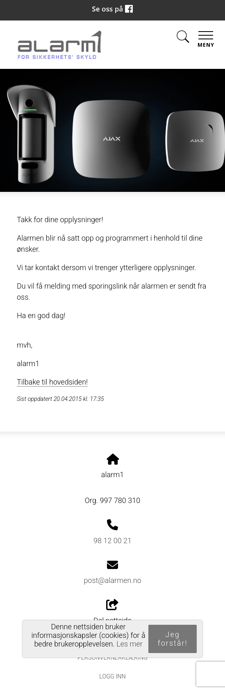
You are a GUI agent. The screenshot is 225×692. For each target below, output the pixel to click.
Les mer (129, 644)
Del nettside (112, 612)
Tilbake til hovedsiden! (52, 382)
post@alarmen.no (112, 580)
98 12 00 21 (112, 540)
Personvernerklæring (112, 657)
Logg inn (112, 676)
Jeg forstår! (173, 638)
